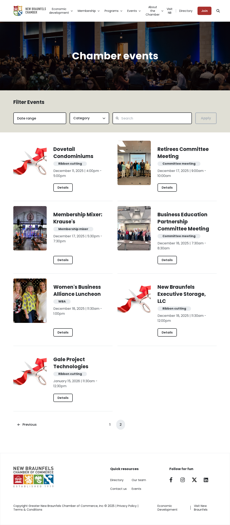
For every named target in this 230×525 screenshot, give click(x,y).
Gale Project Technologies (70, 363)
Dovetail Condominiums (73, 153)
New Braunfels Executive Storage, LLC (182, 294)
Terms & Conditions (27, 510)
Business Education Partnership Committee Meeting (183, 221)
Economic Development (168, 508)
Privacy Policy (127, 506)
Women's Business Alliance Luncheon (77, 290)
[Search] (218, 10)
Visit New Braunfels (201, 508)
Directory (185, 11)
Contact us (118, 489)
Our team (139, 480)
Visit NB (169, 11)
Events (136, 489)
